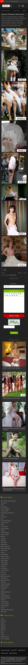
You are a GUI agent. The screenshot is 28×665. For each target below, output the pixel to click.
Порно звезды (4, 560)
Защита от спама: (14, 315)
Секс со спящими (5, 638)
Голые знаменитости (6, 520)
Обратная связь (13, 653)
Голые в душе (4, 562)
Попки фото (4, 516)
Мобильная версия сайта (7, 609)
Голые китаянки (5, 570)
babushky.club (21, 650)
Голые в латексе (5, 522)
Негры (2, 633)
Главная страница (5, 650)
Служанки (3, 538)
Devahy (6, 6)
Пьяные (3, 530)
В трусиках (3, 582)
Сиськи (2, 514)
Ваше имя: (14, 283)
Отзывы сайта (4, 653)
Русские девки (4, 554)
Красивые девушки (5, 592)
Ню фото (3, 607)
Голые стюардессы (5, 509)
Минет (2, 631)
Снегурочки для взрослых (7, 512)
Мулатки (3, 536)
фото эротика (12, 658)
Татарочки (3, 566)
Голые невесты (12, 275)
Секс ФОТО (14, 650)
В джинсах (3, 594)
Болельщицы (4, 507)
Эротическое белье (5, 548)
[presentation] (5, 293)
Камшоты (3, 625)
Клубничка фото (5, 586)
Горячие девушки (5, 596)
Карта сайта (4, 611)
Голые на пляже (5, 534)
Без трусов (3, 574)
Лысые (2, 505)
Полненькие (4, 568)
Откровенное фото (5, 597)
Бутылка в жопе (5, 556)
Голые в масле (4, 564)
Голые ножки (4, 550)
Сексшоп (3, 599)
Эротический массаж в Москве (8, 501)
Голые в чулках (4, 510)
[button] (5, 293)
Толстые (3, 634)
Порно (2, 619)
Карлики (3, 627)
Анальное (3, 621)
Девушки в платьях (5, 576)
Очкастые (3, 572)
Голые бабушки (4, 601)
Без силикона (4, 578)
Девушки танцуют (5, 580)
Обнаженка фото (5, 605)
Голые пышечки (5, 532)
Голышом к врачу (5, 558)
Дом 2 (2, 518)
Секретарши (4, 542)
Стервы (2, 590)
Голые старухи (4, 526)
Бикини (2, 524)
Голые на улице (5, 603)
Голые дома (4, 503)
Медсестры (3, 540)
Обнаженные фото (5, 584)
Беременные (4, 544)
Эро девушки (4, 588)
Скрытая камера (5, 528)
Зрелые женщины (5, 546)
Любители (3, 629)
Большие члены (5, 636)
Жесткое (3, 623)
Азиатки (3, 552)
